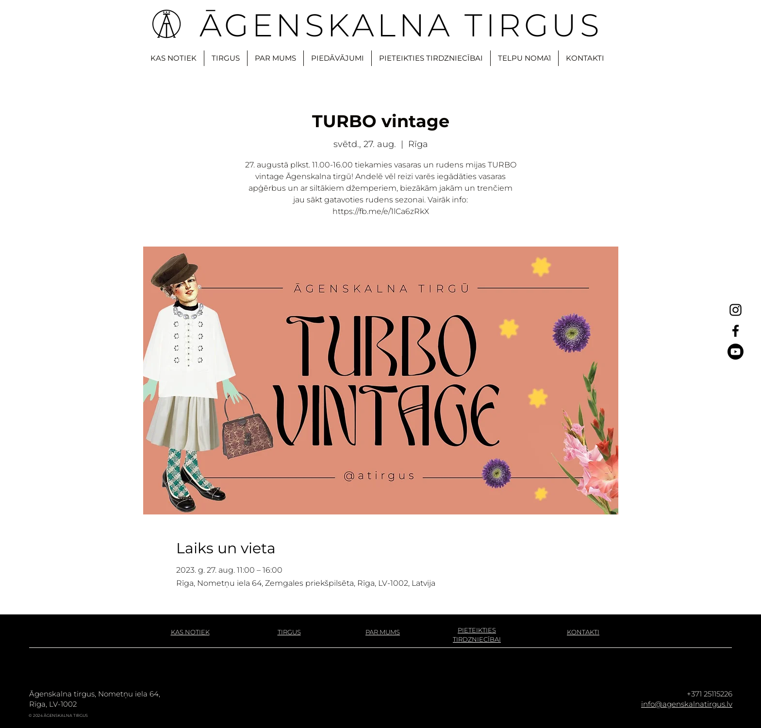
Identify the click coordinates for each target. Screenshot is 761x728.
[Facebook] (736, 331)
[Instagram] (736, 310)
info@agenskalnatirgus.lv (686, 704)
